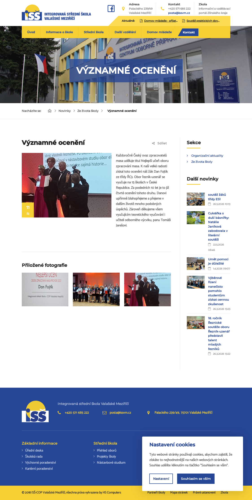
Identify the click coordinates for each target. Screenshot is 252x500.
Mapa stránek (179, 492)
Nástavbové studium (111, 462)
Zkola (214, 8)
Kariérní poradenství (39, 469)
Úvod (31, 32)
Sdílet (159, 143)
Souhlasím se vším (196, 479)
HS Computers (112, 492)
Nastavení (161, 479)
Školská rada (33, 456)
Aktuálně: (128, 20)
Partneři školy (156, 492)
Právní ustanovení (204, 492)
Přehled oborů (106, 450)
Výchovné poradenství (40, 462)
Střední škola (94, 32)
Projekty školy (106, 456)
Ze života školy (87, 111)
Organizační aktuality (207, 155)
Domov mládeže (159, 32)
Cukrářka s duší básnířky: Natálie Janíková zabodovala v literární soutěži (218, 226)
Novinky (65, 111)
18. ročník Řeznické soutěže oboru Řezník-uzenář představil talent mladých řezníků (219, 333)
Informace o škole (59, 32)
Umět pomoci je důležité (218, 261)
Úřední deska (34, 450)
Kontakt (189, 32)
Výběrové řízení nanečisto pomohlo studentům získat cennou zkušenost (218, 291)
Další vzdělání (125, 32)
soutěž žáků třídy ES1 (217, 197)
